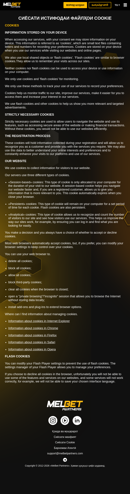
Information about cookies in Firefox (35, 350)
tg (117, 5)
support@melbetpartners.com (65, 472)
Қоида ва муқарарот (65, 449)
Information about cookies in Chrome (35, 343)
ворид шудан (75, 5)
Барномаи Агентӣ (65, 466)
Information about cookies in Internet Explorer (42, 336)
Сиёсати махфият (65, 455)
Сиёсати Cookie (65, 460)
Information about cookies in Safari (34, 357)
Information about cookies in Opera (34, 364)
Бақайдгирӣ (99, 5)
